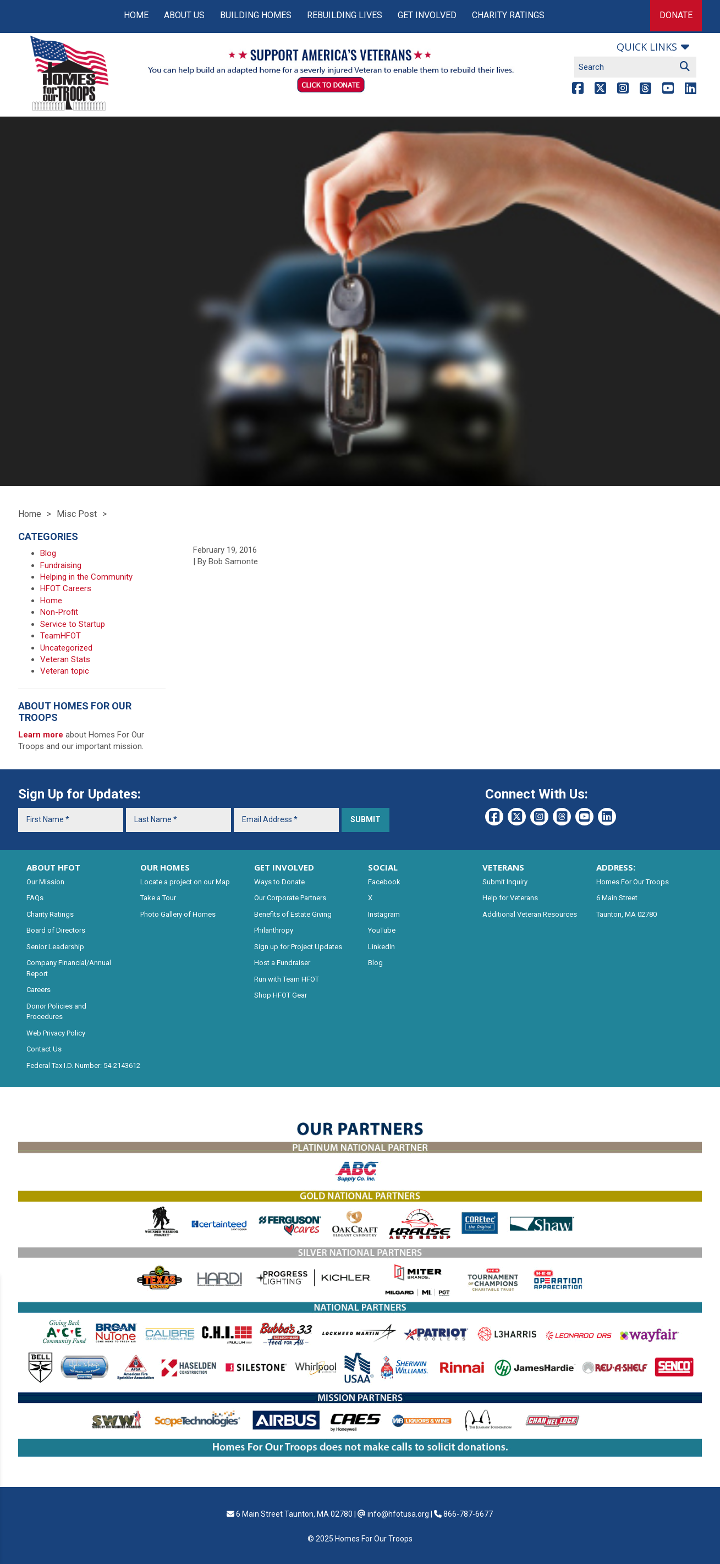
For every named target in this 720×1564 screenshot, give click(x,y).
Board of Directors (55, 930)
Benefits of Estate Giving (293, 914)
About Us (184, 15)
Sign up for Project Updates (298, 947)
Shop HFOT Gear (280, 995)
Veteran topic (64, 671)
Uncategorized (66, 648)
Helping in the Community (86, 577)
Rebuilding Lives (344, 15)
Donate (675, 15)
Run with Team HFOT (286, 979)
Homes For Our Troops (632, 882)
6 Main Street (616, 898)
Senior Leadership (55, 947)
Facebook (384, 882)
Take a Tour (158, 898)
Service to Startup (72, 624)
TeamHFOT (60, 636)
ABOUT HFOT (53, 867)
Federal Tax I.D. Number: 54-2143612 (83, 1065)
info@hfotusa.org (398, 1514)
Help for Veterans (510, 898)
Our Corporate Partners (290, 898)
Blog (48, 553)
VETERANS (503, 867)
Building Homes (256, 15)
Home (136, 15)
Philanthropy (273, 930)
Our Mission (45, 882)
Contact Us (44, 1049)
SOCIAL (383, 867)
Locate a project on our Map (185, 882)
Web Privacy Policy (55, 1033)
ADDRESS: (615, 867)
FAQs (34, 898)
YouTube (381, 930)
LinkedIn (381, 947)
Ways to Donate (279, 882)
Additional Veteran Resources (529, 914)
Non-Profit (59, 612)
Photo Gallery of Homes (178, 914)
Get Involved (427, 15)
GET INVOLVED (284, 867)
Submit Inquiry (504, 882)
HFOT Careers (65, 588)
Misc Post (77, 514)
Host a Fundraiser (282, 963)
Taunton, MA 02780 (626, 914)
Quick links (647, 46)
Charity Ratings (508, 15)
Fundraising (60, 565)
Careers (38, 989)
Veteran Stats (65, 659)
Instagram (384, 914)
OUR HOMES (165, 867)
